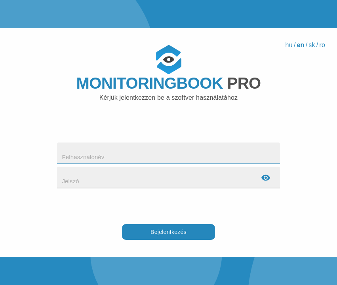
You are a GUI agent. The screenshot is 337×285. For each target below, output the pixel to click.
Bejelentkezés (168, 232)
